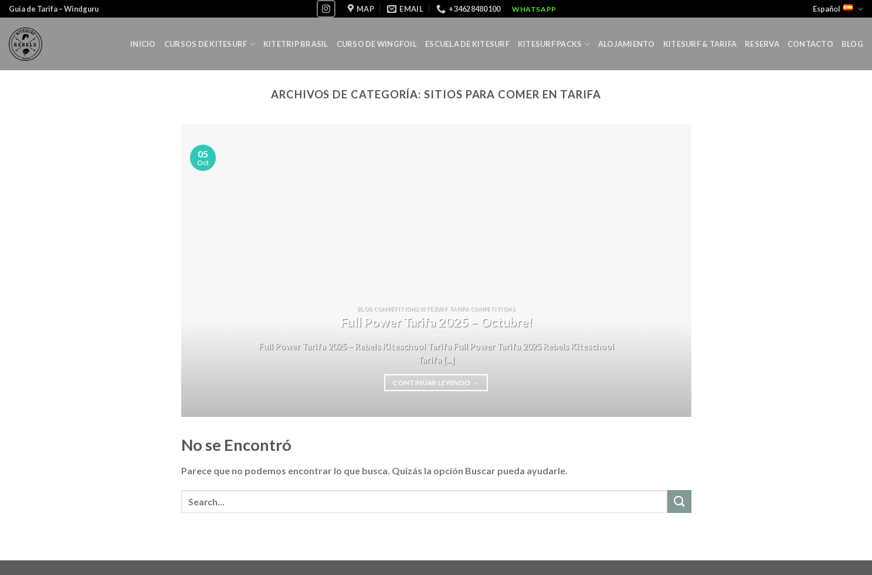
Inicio (143, 44)
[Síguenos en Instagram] (326, 8)
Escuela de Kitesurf (467, 44)
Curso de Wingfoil (377, 44)
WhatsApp (534, 9)
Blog (852, 44)
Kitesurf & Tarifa (700, 44)
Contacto (810, 44)
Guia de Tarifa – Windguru (54, 8)
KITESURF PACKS (554, 44)
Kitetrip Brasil (295, 44)
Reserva (762, 44)
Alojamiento (626, 44)
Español (838, 9)
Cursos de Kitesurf (209, 44)
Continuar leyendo (436, 383)
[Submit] (679, 501)
